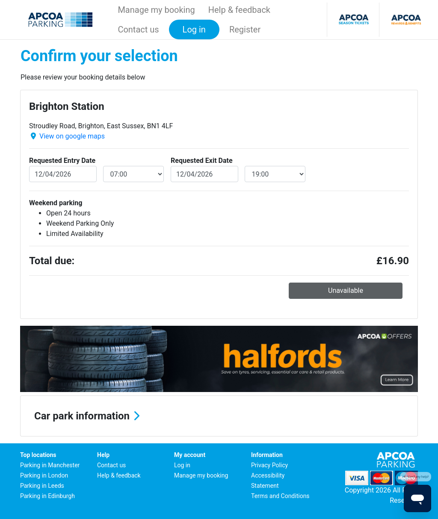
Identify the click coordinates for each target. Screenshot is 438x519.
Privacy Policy (269, 465)
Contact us (138, 29)
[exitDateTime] (275, 174)
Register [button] (244, 29)
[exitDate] (204, 174)
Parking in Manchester (50, 465)
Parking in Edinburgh (47, 495)
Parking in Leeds (42, 485)
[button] (219, 416)
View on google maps (72, 136)
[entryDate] (63, 174)
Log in (182, 465)
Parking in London (44, 475)
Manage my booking (156, 10)
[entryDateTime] (133, 174)
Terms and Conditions (280, 495)
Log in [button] (194, 29)
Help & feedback (239, 10)
